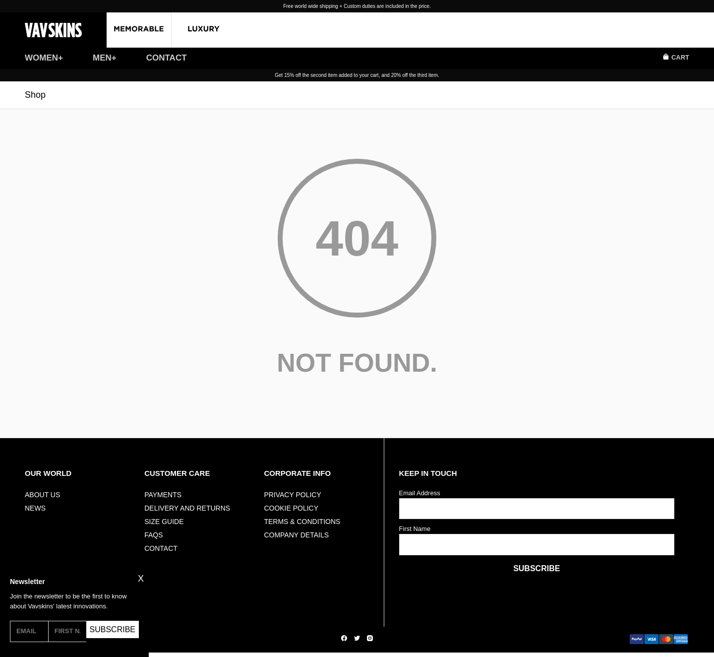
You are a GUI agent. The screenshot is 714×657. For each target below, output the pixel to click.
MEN (102, 58)
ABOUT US (42, 495)
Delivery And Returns (187, 508)
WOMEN (41, 58)
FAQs (153, 535)
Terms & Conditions (302, 522)
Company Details (296, 535)
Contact (161, 548)
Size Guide (163, 522)
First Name (415, 528)
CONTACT (166, 58)
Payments (162, 495)
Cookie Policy (291, 508)
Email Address (419, 493)
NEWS (35, 508)
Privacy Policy (292, 495)
